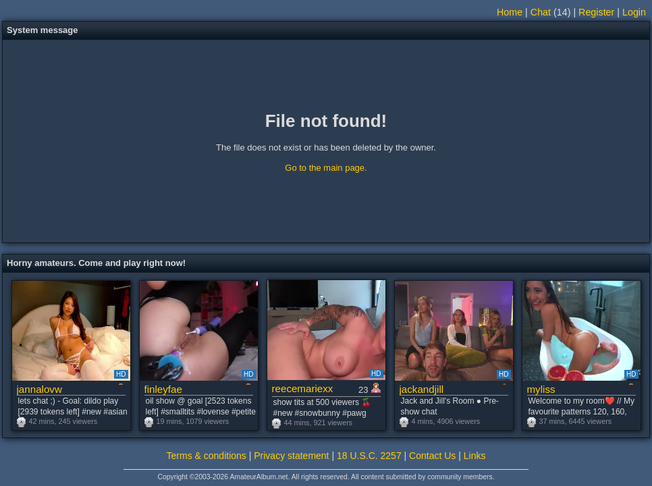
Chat (541, 12)
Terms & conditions (206, 455)
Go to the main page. (325, 168)
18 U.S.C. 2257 (369, 455)
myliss (541, 389)
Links (475, 455)
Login (634, 12)
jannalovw (39, 389)
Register (596, 12)
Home (509, 12)
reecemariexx (302, 388)
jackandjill (422, 389)
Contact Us (432, 455)
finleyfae (163, 389)
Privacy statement (291, 455)
